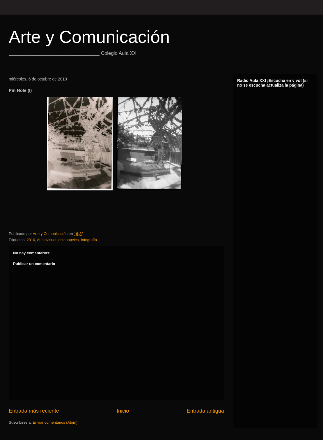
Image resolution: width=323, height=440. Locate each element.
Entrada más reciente (34, 411)
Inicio (123, 411)
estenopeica (68, 240)
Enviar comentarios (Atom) (55, 422)
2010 (30, 240)
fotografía (89, 240)
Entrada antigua (205, 411)
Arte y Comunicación (89, 37)
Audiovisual (46, 240)
